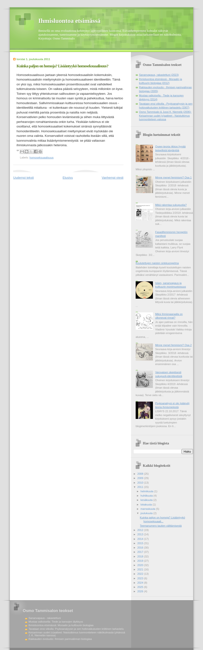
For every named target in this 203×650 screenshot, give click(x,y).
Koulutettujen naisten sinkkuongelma (157, 263)
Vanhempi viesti (112, 177)
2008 (140, 473)
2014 (140, 538)
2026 (140, 591)
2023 (140, 578)
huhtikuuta (146, 495)
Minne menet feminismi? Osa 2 (173, 345)
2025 (140, 587)
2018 (140, 556)
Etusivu (68, 177)
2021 (140, 569)
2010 (140, 482)
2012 (140, 530)
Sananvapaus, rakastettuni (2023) (159, 74)
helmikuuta (147, 491)
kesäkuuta (146, 500)
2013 (140, 534)
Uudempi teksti (23, 177)
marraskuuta (148, 508)
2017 (140, 551)
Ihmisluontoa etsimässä (69, 20)
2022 (140, 573)
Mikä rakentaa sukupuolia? (170, 204)
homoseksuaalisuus (41, 157)
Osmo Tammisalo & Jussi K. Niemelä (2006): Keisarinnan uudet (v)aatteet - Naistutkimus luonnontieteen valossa (165, 115)
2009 (140, 478)
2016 (140, 547)
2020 (140, 565)
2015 (140, 543)
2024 (140, 582)
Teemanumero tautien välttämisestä (161, 525)
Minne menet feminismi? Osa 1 (173, 177)
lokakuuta (146, 504)
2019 (140, 560)
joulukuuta (146, 513)
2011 (140, 487)
